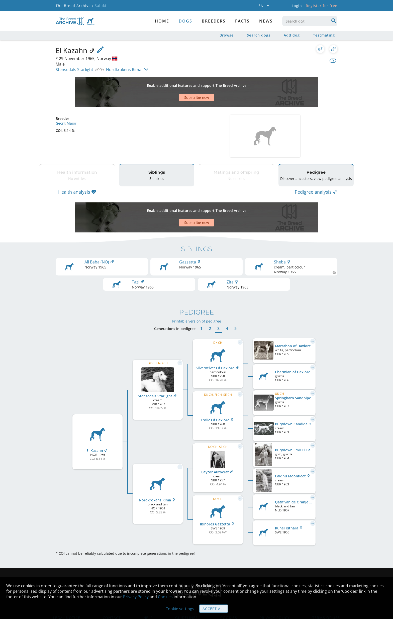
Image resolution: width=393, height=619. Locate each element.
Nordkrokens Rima (123, 69)
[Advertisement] (177, 83)
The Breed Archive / (74, 5)
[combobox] (310, 21)
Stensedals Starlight (74, 69)
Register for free (321, 5)
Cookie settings (179, 608)
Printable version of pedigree (196, 291)
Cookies (165, 596)
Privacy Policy (136, 596)
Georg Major (66, 105)
